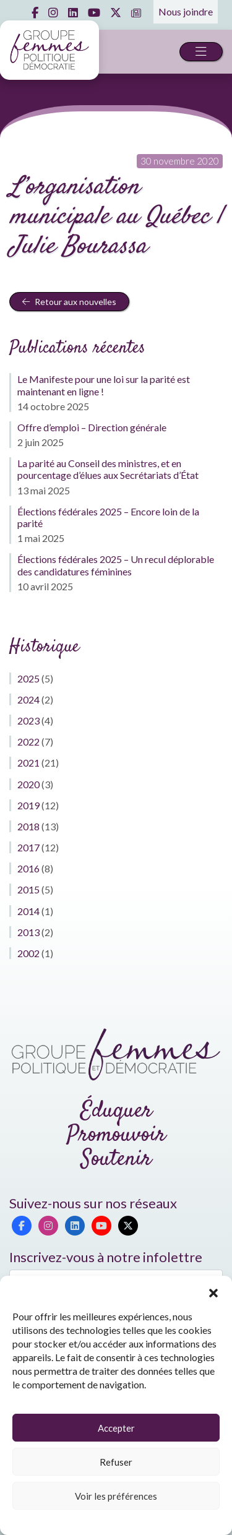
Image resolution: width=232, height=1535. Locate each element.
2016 (28, 868)
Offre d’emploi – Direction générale (91, 427)
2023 (28, 720)
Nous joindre (185, 11)
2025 (28, 678)
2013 (28, 932)
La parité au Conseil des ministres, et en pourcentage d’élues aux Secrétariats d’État (108, 469)
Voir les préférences (116, 1496)
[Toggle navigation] (201, 51)
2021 (28, 762)
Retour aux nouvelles (69, 301)
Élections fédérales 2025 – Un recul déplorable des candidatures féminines (115, 565)
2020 (28, 784)
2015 (28, 889)
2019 (28, 805)
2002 (28, 953)
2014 (28, 911)
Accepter (116, 1428)
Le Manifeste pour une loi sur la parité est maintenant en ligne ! (103, 385)
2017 (28, 847)
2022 (28, 741)
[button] (213, 1291)
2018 (28, 826)
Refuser (116, 1462)
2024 (28, 699)
